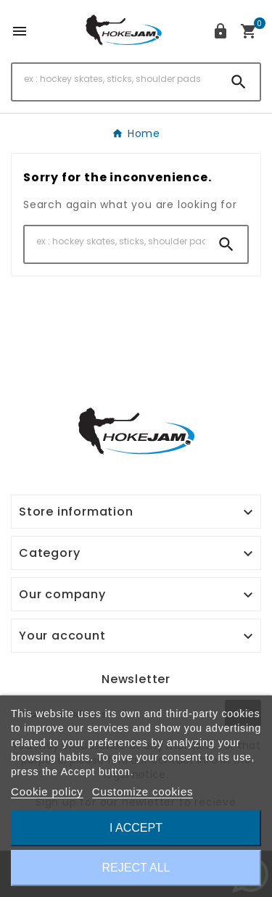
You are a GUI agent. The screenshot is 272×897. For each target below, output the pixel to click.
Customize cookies (142, 791)
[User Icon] (220, 31)
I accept (136, 828)
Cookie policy (47, 791)
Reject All (136, 867)
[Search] (115, 79)
